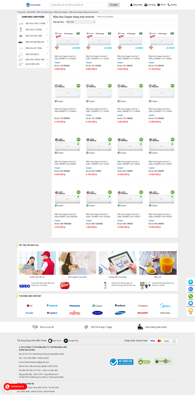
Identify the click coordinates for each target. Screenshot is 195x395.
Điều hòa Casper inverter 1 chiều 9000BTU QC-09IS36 (65, 162)
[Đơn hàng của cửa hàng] (81, 22)
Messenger (190, 304)
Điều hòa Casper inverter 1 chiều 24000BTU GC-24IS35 (160, 162)
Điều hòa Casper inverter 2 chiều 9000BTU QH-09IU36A (65, 215)
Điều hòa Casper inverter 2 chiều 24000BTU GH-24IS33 (160, 215)
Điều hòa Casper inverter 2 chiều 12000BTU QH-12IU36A (98, 215)
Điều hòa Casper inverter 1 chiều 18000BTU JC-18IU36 (128, 57)
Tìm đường (190, 283)
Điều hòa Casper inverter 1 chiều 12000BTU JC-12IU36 (97, 57)
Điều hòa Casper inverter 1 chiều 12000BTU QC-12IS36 (97, 162)
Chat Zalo (191, 290)
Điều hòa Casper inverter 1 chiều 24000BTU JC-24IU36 (160, 57)
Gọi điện (190, 297)
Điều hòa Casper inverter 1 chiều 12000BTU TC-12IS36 (97, 110)
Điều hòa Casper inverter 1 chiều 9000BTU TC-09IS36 (65, 110)
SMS (190, 311)
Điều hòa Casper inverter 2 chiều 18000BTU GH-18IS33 (128, 215)
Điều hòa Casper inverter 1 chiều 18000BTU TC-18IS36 (128, 110)
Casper (57, 62)
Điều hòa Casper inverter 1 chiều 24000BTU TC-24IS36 (160, 110)
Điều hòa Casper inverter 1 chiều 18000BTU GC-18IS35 (128, 162)
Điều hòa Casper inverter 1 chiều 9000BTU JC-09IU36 (65, 57)
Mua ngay (67, 73)
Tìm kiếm (114, 5)
